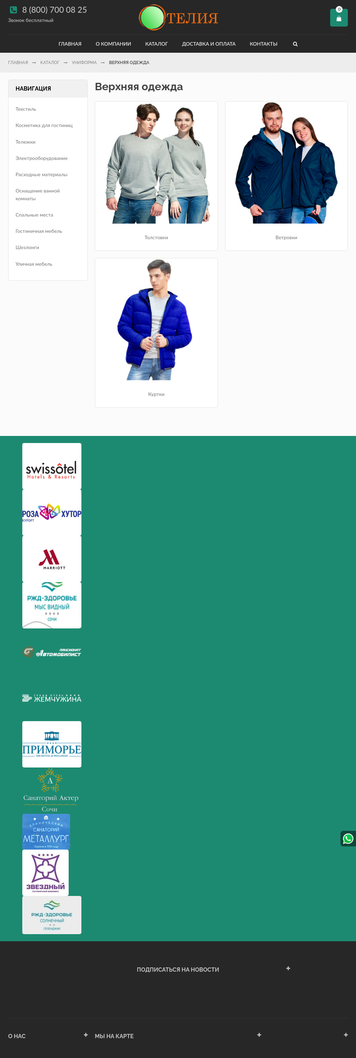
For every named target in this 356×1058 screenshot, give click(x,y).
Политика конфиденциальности (45, 998)
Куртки (308, 194)
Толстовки (135, 194)
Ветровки (221, 194)
